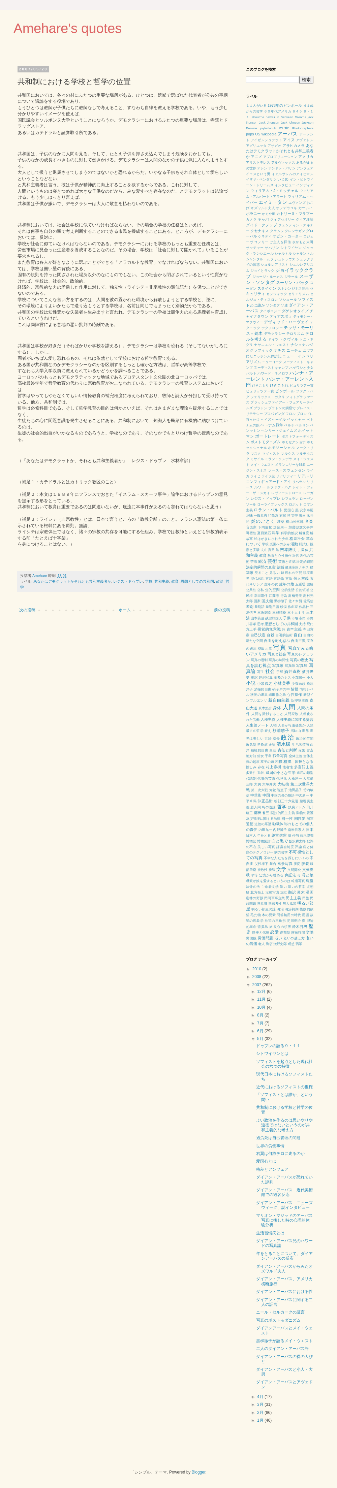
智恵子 (282, 790)
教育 (175, 581)
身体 (277, 708)
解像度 (304, 533)
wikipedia (269, 134)
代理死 (281, 778)
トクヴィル (289, 339)
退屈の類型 (305, 773)
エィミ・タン (272, 202)
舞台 (273, 864)
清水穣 (283, 744)
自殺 (270, 635)
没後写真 (272, 892)
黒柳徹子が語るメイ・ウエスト (284, 1340)
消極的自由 (263, 689)
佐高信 (308, 601)
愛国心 (289, 510)
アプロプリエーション (280, 157)
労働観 (251, 938)
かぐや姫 (268, 214)
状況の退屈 (259, 695)
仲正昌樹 (265, 801)
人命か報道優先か (292, 725)
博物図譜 (264, 841)
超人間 (255, 807)
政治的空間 (304, 738)
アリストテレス (258, 162)
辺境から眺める (271, 875)
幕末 (301, 892)
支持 (302, 624)
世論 (268, 738)
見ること (262, 573)
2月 (261, 1412)
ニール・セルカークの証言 (280, 1312)
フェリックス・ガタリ (267, 397)
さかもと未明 (302, 242)
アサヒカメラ (293, 145)
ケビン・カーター (287, 236)
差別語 (259, 607)
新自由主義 (278, 700)
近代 (295, 555)
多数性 (251, 773)
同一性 (287, 818)
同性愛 (300, 818)
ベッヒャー (296, 419)
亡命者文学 (270, 886)
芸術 (272, 561)
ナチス (279, 350)
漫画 (309, 892)
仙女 (260, 756)
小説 (251, 683)
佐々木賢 (295, 601)
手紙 (279, 672)
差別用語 (272, 607)
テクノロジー (272, 328)
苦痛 (253, 561)
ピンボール (285, 391)
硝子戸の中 (281, 689)
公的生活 (288, 590)
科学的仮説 (289, 533)
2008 (257, 976)
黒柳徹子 (281, 601)
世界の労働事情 (270, 1145)
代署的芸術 (266, 778)
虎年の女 (271, 584)
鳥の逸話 (269, 807)
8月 (261, 1015)
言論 (289, 578)
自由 (298, 635)
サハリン (272, 248)
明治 (280, 909)
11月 (262, 999)
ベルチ (289, 425)
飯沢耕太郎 (297, 841)
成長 (276, 738)
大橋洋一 (295, 778)
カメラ (251, 219)
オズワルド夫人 (262, 208)
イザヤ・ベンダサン (261, 179)
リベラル (299, 482)
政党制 (251, 744)
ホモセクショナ (294, 442)
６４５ (297, 111)
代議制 (251, 778)
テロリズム (295, 333)
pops (250, 134)
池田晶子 (295, 790)
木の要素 (269, 915)
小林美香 (282, 683)
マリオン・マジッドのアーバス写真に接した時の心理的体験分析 (284, 1220)
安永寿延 (306, 510)
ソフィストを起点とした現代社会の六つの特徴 (284, 1064)
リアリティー (286, 476)
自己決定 (258, 635)
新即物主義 (300, 700)
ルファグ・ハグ (279, 487)
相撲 (278, 761)
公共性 (251, 590)
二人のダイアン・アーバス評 (282, 1348)
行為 (283, 595)
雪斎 (309, 750)
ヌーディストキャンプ (271, 367)
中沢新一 (302, 795)
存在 (261, 767)
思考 (260, 624)
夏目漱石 (264, 533)
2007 (257, 984)
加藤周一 (280, 527)
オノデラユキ (286, 208)
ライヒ (255, 476)
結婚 (280, 567)
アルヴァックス (283, 162)
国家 (257, 601)
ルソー (260, 487)
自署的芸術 (284, 635)
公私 (260, 590)
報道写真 (298, 881)
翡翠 (299, 944)
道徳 (249, 824)
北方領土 (257, 892)
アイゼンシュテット (266, 140)
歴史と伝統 (260, 932)
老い (278, 938)
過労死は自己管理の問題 (278, 1137)
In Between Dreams (291, 117)
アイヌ (289, 140)
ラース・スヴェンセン (286, 470)
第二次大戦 (259, 790)
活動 (294, 544)
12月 (262, 991)
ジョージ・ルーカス (267, 277)
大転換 (283, 784)
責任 (272, 750)
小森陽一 (299, 677)
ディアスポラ (281, 316)
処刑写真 (266, 677)
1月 (261, 1420)
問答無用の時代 (289, 915)
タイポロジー (270, 311)
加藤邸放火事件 (300, 527)
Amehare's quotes (67, 28)
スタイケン (266, 288)
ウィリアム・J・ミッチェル (274, 191)
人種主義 (268, 719)
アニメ (256, 157)
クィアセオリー (282, 219)
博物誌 (251, 841)
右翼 (282, 515)
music (284, 128)
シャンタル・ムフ (260, 259)
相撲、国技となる (298, 761)
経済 (262, 561)
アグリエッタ (256, 146)
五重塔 (300, 584)
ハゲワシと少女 (301, 367)
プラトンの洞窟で (282, 408)
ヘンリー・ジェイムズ (279, 430)
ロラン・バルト (268, 510)
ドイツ (273, 339)
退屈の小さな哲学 (281, 773)
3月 (261, 1404)
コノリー (261, 242)
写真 (279, 647)
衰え (268, 731)
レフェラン (290, 498)
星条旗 (262, 744)
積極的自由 (260, 750)
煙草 (281, 521)
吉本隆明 (288, 549)
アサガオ (274, 146)
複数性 (262, 870)
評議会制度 (285, 847)
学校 (148, 581)
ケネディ (265, 236)
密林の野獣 (254, 898)
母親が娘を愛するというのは (268, 881)
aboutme (258, 117)
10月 (262, 1007)
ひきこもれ (279, 385)
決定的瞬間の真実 (261, 567)
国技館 (267, 601)
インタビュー (285, 185)
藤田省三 (262, 813)
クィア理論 (304, 219)
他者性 (287, 767)
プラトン (260, 408)
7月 (261, 1023)
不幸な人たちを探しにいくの (286, 858)
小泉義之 (264, 683)
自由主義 (298, 641)
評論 (298, 847)
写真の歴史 (299, 660)
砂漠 (283, 607)
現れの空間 (293, 573)
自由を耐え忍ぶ (277, 641)
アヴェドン (304, 140)
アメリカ (305, 157)
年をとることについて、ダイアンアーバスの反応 (284, 1256)
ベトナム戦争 (272, 425)
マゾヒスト (271, 453)
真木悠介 (265, 708)
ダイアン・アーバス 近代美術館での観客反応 (284, 1192)
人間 (288, 707)
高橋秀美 (295, 595)
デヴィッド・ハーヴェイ (286, 322)
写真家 (278, 666)
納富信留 (279, 835)
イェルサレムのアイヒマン (292, 174)
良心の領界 (282, 927)
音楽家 (251, 527)
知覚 (272, 790)
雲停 (294, 515)
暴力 (283, 886)
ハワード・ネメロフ (272, 373)
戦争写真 (280, 756)
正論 (272, 744)
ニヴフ (308, 350)
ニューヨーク (272, 362)
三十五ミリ (296, 612)
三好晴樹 (279, 612)
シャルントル (303, 253)
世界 (305, 731)
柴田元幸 (265, 648)
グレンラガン (295, 231)
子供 (286, 618)
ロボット (295, 504)
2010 (257, 969)
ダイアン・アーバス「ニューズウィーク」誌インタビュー (284, 1205)
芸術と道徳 (287, 561)
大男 (257, 784)
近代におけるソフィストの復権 (284, 1087)
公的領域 (302, 590)
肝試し (304, 544)
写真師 (290, 666)
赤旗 (301, 750)
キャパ (263, 219)
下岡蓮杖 (265, 527)
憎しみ (251, 767)
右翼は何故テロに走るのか (280, 1153)
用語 (305, 915)
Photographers (302, 128)
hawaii (270, 117)
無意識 (262, 903)
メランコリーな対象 (290, 464)
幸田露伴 (261, 595)
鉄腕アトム (297, 807)
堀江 (283, 892)
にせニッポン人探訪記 (263, 356)
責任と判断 (287, 750)
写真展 (302, 666)
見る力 (274, 573)
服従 (297, 864)
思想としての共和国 (197, 581)
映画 (302, 515)
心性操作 (294, 694)
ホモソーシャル (281, 448)
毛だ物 (255, 915)
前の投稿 (222, 610)
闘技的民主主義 (283, 813)
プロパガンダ (274, 414)
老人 (261, 944)
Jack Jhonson (269, 122)
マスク (256, 453)
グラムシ (276, 231)
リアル (303, 476)
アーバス (288, 133)
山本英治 (257, 618)
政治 (219, 581)
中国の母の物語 (283, 795)
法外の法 (253, 886)
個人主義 (301, 578)
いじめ (282, 179)
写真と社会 (277, 654)
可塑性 (251, 533)
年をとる (264, 835)
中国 (266, 795)
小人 (310, 677)
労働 (309, 932)
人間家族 (291, 714)
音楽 (309, 521)
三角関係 (264, 612)
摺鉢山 (295, 731)
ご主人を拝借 (280, 242)
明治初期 (292, 909)
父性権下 (262, 864)
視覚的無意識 (269, 629)
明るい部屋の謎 (263, 909)
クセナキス (259, 231)
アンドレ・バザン (282, 168)
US (257, 134)
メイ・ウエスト (262, 464)
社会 (270, 671)
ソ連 (284, 305)
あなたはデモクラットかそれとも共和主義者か (72, 581)
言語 (269, 578)
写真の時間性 (279, 660)
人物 (273, 725)
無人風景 (289, 903)
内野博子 (280, 830)
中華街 (256, 795)
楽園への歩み (280, 544)
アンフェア (305, 168)
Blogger (199, 1472)
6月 (261, 1031)
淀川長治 (294, 921)
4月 (261, 1396)
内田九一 (265, 830)
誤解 (310, 584)
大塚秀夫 (269, 784)
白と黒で (280, 841)
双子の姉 (267, 762)
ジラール (291, 277)
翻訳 (292, 892)
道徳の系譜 (262, 824)
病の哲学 (281, 852)
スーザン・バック (292, 282)
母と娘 (307, 875)
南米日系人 (296, 830)
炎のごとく (263, 521)
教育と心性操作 (279, 555)
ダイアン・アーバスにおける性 (284, 1291)
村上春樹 (273, 767)
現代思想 (258, 578)
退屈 (261, 773)
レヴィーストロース (286, 493)
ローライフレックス (272, 504)
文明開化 (294, 870)
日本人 (251, 835)
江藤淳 (274, 595)
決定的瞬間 (304, 561)
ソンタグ (273, 305)
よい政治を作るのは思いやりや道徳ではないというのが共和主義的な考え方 (284, 1125)
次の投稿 (27, 610)
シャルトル (283, 253)
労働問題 (265, 938)
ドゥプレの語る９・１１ (278, 1045)
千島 (268, 756)
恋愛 (274, 932)
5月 (261, 1038)
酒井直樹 (292, 671)
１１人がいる (256, 105)
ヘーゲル (279, 419)
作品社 (304, 607)
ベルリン (302, 425)
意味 (249, 515)
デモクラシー (274, 333)
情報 (295, 689)
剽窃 (269, 944)
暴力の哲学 (296, 886)
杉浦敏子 (281, 730)
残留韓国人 (273, 618)
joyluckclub (268, 128)
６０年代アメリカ (277, 111)
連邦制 (285, 932)
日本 (309, 830)
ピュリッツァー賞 (260, 391)
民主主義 (293, 898)
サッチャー (255, 248)
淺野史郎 (280, 944)
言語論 (279, 578)
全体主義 (295, 756)
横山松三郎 (295, 521)
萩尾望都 (306, 835)
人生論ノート (257, 725)
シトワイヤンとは (272, 1053)
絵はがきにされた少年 (271, 539)
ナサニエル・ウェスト (271, 345)
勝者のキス (282, 677)
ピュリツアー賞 (301, 385)
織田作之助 (277, 695)
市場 (295, 618)
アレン (262, 168)
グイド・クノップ (261, 225)
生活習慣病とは (270, 1233)
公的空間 (272, 590)
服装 (305, 864)
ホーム (125, 610)
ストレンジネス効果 (293, 288)
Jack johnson (290, 122)
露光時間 (298, 932)
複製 (272, 870)
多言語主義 (303, 767)
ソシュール (288, 299)
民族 (305, 898)
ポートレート (267, 436)
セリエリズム (298, 294)
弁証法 (290, 875)
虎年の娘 (286, 584)
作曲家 (293, 607)
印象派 (273, 515)
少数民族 (298, 683)
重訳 (254, 677)
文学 (281, 869)
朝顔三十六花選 (286, 801)
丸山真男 (268, 550)
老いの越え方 (294, 938)
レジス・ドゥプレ (128, 581)
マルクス (288, 453)
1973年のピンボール (285, 105)
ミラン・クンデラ (278, 459)
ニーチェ (294, 350)
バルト (251, 373)
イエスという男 (258, 174)
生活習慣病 (300, 744)
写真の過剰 (259, 660)
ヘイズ (266, 419)
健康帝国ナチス (297, 567)
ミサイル (257, 459)
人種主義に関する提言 (294, 719)
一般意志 (260, 515)
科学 (275, 533)
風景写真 (285, 864)
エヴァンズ (297, 202)
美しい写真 (266, 847)
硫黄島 (262, 927)
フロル (290, 414)
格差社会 (297, 539)
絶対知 (251, 756)
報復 (309, 881)
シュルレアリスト (274, 264)
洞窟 (310, 818)
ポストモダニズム (265, 442)
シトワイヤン (291, 248)
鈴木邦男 (300, 927)
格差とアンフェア (272, 1169)
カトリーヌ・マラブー (294, 214)
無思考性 (275, 903)
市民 (302, 618)
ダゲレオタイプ (295, 311)
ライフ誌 (268, 476)
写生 (260, 672)
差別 (249, 607)
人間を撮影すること (267, 714)
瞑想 (291, 944)
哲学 (282, 806)
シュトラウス (285, 259)
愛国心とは (266, 1161)
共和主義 (161, 581)
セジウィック (276, 294)
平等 (254, 875)
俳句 (295, 835)
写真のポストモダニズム (278, 1320)
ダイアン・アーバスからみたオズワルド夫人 (284, 1268)
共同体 (303, 550)
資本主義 (294, 629)
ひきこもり (260, 385)
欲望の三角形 (275, 921)
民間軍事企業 (274, 898)
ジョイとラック (262, 270)
